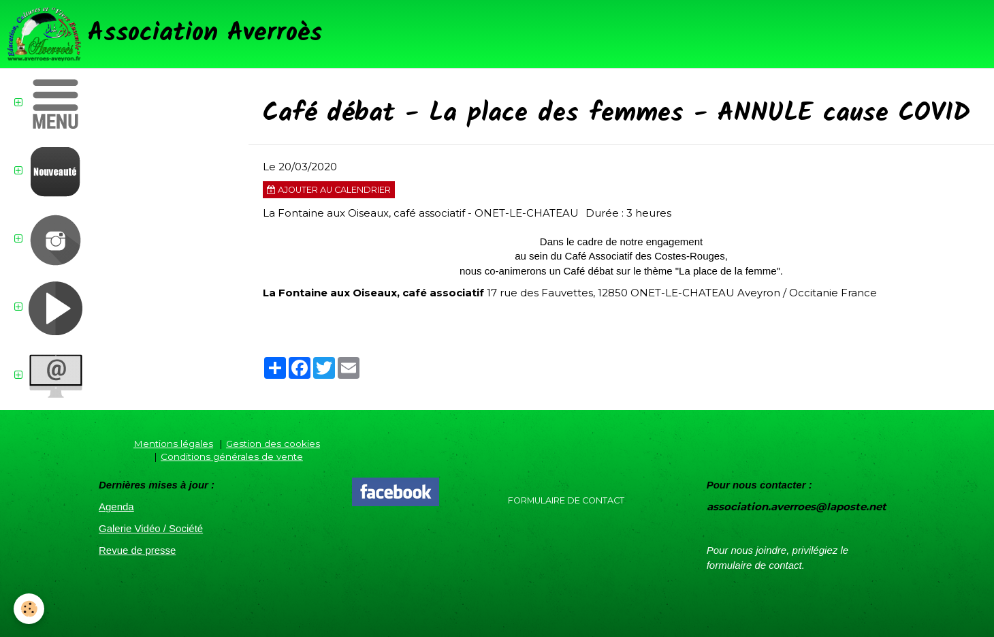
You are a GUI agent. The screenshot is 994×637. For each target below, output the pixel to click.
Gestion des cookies (273, 443)
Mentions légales (173, 443)
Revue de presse (137, 550)
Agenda (116, 506)
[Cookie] (29, 608)
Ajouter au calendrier (329, 190)
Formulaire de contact (566, 500)
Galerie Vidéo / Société (151, 528)
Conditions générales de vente (232, 456)
